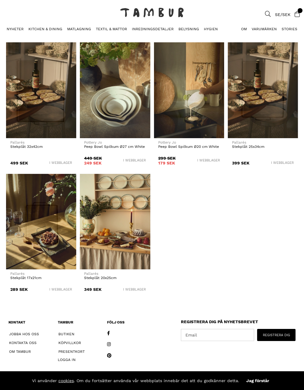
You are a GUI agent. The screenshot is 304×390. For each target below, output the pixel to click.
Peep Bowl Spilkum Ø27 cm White (114, 147)
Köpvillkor (69, 343)
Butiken (66, 334)
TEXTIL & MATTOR (111, 29)
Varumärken (264, 29)
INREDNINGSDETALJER (153, 29)
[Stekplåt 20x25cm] (115, 222)
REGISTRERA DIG (276, 335)
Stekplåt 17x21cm (25, 278)
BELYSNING (188, 29)
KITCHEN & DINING (45, 29)
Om (244, 29)
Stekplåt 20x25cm (100, 278)
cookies (66, 380)
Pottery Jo (93, 142)
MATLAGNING (79, 29)
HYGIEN (211, 29)
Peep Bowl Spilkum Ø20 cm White (188, 147)
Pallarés (17, 142)
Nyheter (15, 29)
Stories (289, 29)
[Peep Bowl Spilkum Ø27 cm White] (115, 90)
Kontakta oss (23, 343)
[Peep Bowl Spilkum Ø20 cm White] (189, 90)
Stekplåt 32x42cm (26, 147)
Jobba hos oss (24, 334)
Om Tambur (20, 351)
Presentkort (71, 351)
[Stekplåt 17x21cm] (41, 222)
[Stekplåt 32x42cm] (41, 90)
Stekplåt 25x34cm (248, 147)
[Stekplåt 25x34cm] (263, 90)
